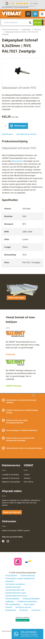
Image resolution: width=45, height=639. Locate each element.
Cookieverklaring (27, 575)
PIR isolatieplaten (12, 604)
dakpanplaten (17, 161)
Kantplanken (10, 610)
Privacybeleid (11, 575)
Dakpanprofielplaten (31, 599)
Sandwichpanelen (13, 587)
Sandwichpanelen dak (14, 590)
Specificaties (7, 134)
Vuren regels (29, 604)
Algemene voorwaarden (11, 482)
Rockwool (23, 610)
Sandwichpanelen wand (15, 593)
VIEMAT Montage (13, 386)
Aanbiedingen (26, 29)
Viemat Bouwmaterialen (10, 29)
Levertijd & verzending (10, 474)
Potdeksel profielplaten (27, 601)
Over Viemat (28, 482)
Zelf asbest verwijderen (15, 584)
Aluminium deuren (23, 607)
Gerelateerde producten (26, 134)
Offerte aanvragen (16, 298)
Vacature (27, 478)
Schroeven (37, 29)
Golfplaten (9, 601)
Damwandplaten (12, 599)
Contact (27, 474)
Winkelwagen (18, 125)
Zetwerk (8, 607)
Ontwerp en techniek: (22, 619)
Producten (10, 354)
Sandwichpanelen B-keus (16, 596)
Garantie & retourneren (11, 478)
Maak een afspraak (11, 512)
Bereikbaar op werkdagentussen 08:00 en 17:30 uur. (29, 634)
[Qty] (5, 126)
